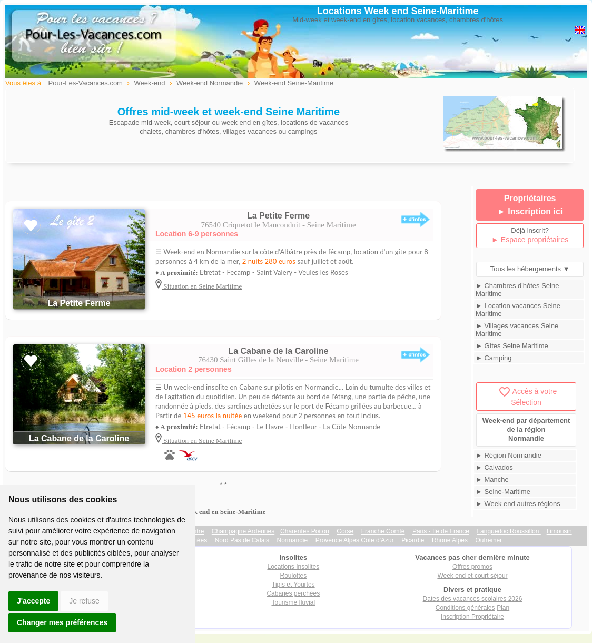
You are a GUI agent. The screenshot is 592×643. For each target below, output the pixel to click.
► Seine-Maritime (503, 492)
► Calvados (494, 467)
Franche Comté (383, 531)
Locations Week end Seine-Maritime (398, 11)
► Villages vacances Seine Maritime (517, 330)
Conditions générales (465, 607)
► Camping (494, 358)
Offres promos (472, 566)
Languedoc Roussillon (508, 531)
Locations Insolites (293, 566)
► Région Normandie (508, 455)
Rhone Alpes (450, 540)
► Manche (492, 479)
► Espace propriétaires (529, 239)
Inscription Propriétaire (472, 616)
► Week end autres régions (518, 504)
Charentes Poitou (304, 531)
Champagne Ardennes (243, 531)
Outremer (488, 540)
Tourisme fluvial (293, 602)
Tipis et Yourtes (293, 584)
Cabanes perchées (293, 593)
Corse (345, 531)
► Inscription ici (530, 211)
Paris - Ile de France (440, 531)
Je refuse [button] (84, 601)
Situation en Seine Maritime (202, 286)
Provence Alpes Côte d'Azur (354, 540)
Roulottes (293, 575)
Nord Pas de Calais (242, 540)
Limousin (559, 531)
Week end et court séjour (472, 575)
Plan (503, 607)
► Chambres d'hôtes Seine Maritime (517, 290)
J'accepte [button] (33, 601)
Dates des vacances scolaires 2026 (472, 598)
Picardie (412, 540)
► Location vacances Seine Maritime (518, 310)
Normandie (292, 540)
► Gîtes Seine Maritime (512, 346)
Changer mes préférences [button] (62, 622)
